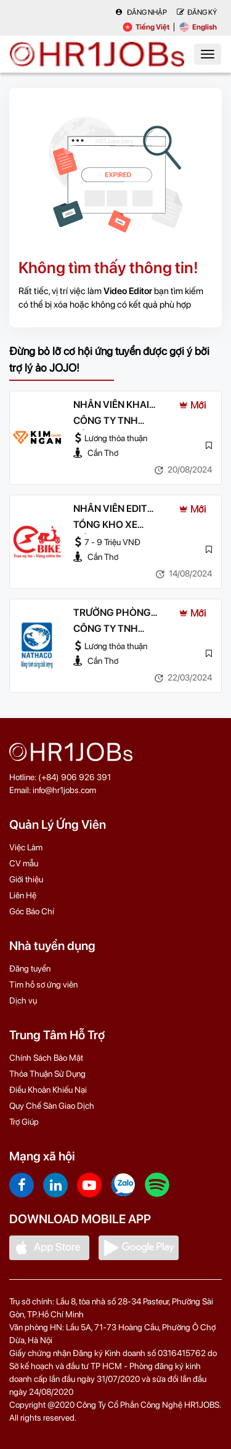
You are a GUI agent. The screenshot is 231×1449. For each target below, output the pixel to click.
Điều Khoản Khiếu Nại (48, 1090)
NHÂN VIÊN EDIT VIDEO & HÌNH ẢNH (116, 509)
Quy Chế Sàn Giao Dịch (51, 1106)
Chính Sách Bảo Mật (46, 1058)
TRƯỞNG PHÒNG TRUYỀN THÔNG (112, 613)
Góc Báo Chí (31, 911)
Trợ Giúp (24, 1122)
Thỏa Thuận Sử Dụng (47, 1074)
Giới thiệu (26, 879)
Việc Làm (26, 847)
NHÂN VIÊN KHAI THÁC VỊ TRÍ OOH (112, 405)
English (198, 27)
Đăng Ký (197, 12)
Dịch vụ (23, 1000)
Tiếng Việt (146, 27)
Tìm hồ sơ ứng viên (43, 984)
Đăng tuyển (30, 968)
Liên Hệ (22, 895)
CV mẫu (23, 863)
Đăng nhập (141, 12)
